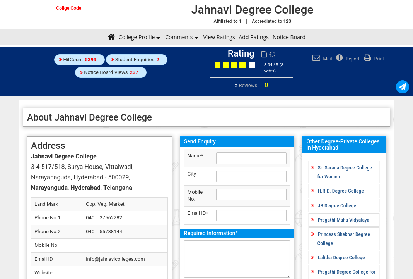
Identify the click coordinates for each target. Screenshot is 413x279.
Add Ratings (254, 37)
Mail (321, 59)
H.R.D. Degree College (341, 191)
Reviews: (252, 85)
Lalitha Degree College (341, 257)
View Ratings (219, 37)
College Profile (137, 37)
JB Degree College (337, 205)
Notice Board (289, 37)
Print (373, 59)
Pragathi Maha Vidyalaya (343, 220)
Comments (179, 37)
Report (347, 59)
